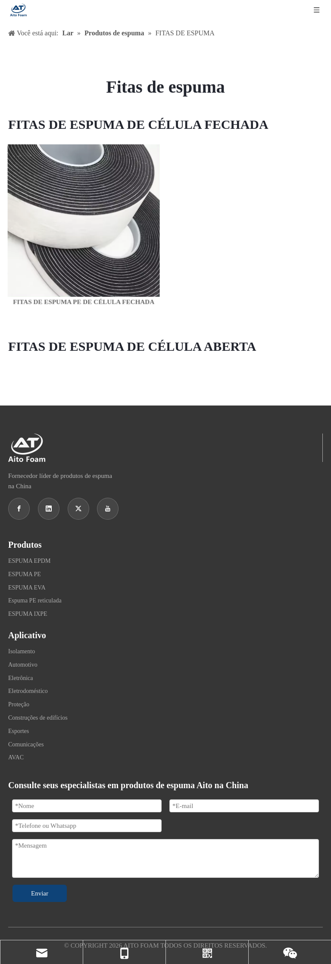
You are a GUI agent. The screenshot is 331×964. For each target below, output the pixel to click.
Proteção (18, 704)
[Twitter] (78, 509)
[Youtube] (108, 509)
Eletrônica (20, 678)
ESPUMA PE (24, 574)
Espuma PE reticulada (35, 600)
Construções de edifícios (38, 717)
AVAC (16, 757)
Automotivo (22, 664)
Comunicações (26, 744)
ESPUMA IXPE (27, 614)
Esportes (18, 731)
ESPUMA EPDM (29, 561)
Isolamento (21, 651)
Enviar (39, 893)
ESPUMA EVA (27, 587)
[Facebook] (19, 509)
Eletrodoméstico (28, 691)
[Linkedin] (48, 509)
